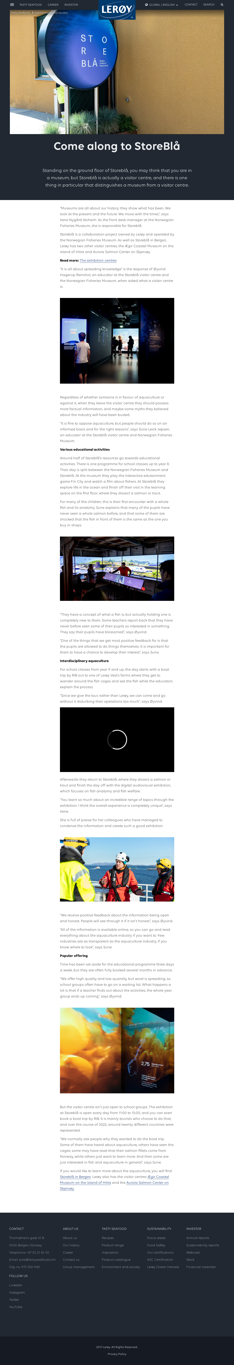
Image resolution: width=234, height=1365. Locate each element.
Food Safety (156, 1245)
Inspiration (110, 1252)
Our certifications (160, 1252)
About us (70, 1238)
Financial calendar (201, 1267)
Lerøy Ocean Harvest (163, 1267)
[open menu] (12, 4)
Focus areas (156, 1238)
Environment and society (51, 13)
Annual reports (197, 1238)
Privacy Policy (117, 1354)
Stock (190, 1260)
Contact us (71, 1260)
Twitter (14, 1300)
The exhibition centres (98, 261)
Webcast (193, 1252)
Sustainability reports (202, 1245)
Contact (191, 4)
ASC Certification (160, 1260)
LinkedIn (15, 1285)
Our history (71, 1245)
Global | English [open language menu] (161, 4)
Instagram (17, 1292)
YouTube (15, 1307)
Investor (71, 4)
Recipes (108, 1238)
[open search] (213, 4)
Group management (79, 1267)
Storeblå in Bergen (75, 1177)
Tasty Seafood (19, 12)
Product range (113, 1245)
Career (53, 4)
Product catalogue (116, 1260)
